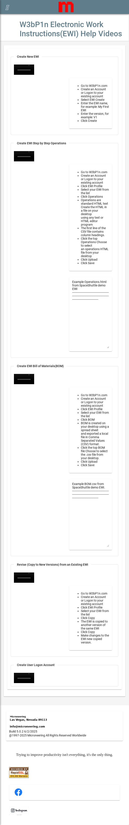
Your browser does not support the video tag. (24, 156)
